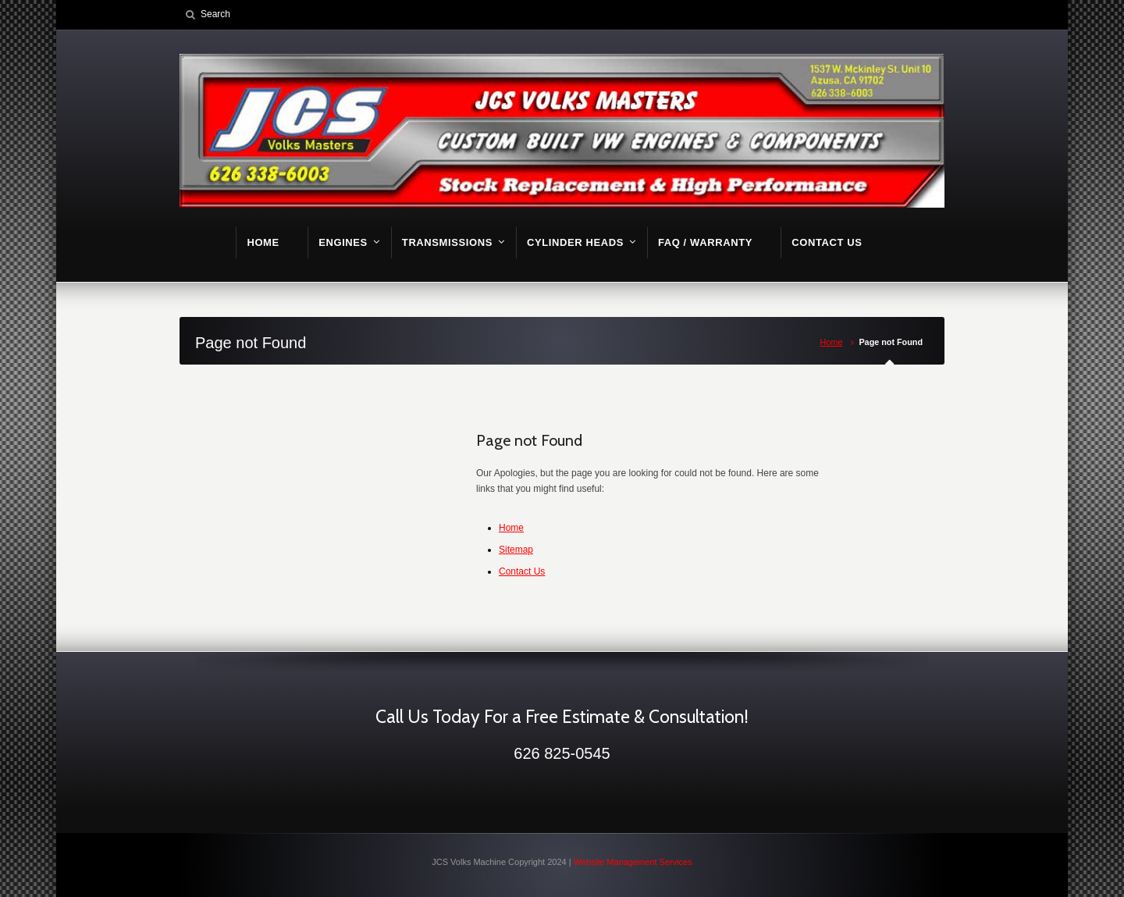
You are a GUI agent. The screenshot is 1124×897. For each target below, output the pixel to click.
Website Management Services (633, 862)
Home (831, 342)
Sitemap (516, 549)
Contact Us (522, 571)
